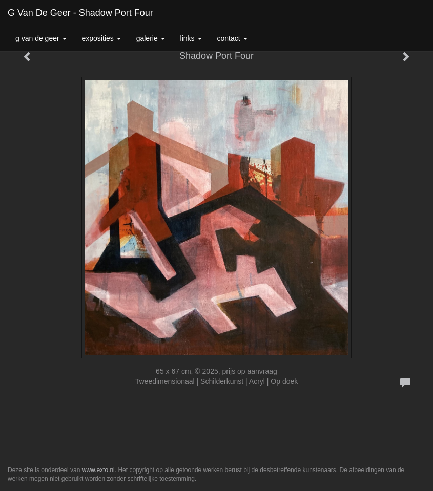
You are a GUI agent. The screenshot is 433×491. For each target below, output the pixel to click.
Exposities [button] (101, 38)
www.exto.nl (98, 470)
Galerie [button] (150, 38)
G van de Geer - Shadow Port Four (80, 13)
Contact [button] (232, 38)
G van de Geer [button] (41, 38)
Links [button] (191, 38)
